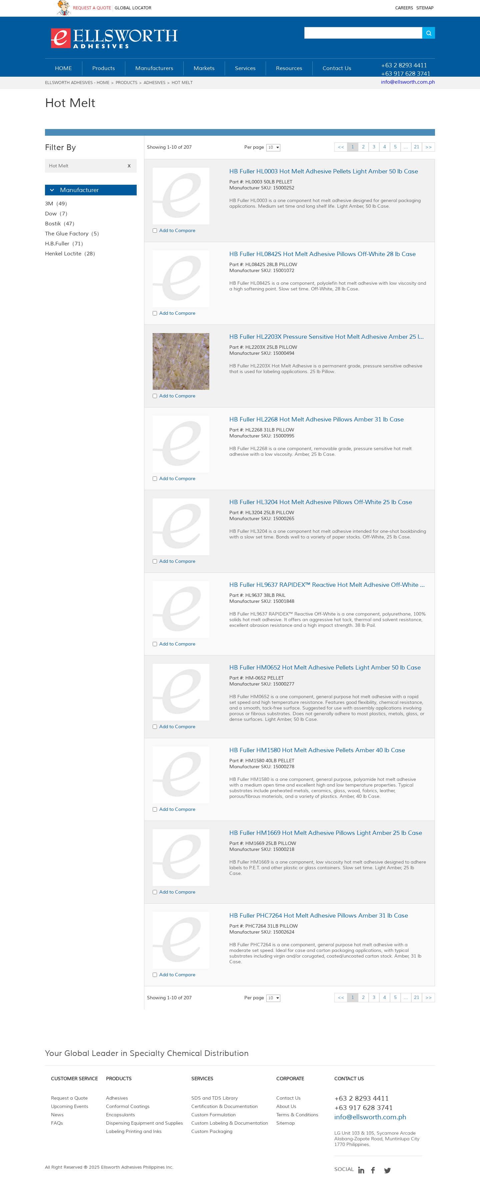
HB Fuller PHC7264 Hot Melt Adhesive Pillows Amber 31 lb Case (318, 915)
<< (341, 147)
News (57, 1115)
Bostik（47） (61, 223)
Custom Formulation (213, 1115)
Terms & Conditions (297, 1115)
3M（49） (57, 203)
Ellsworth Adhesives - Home (77, 82)
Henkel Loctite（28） (71, 253)
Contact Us (288, 1098)
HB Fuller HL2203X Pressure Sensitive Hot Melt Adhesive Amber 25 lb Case (327, 336)
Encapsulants (120, 1115)
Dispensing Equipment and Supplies (144, 1123)
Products (126, 82)
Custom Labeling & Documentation (229, 1123)
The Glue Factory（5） (73, 233)
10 (270, 147)
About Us (286, 1106)
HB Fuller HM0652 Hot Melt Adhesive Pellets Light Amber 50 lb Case (325, 667)
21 (416, 147)
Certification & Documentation (224, 1106)
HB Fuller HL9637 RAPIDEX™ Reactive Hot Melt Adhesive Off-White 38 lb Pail (327, 584)
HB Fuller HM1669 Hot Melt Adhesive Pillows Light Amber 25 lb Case (325, 833)
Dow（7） (57, 213)
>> (428, 147)
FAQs (57, 1123)
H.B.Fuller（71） (65, 243)
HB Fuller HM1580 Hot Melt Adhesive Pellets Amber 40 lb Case (317, 750)
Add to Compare (177, 230)
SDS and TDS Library (214, 1098)
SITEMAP (424, 8)
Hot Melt (182, 82)
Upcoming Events (69, 1106)
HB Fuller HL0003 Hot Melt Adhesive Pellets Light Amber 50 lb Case (323, 171)
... (406, 147)
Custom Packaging (211, 1131)
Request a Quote (69, 1098)
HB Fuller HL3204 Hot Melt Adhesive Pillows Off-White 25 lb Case (320, 502)
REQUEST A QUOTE (92, 8)
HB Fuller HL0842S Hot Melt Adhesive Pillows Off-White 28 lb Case (322, 254)
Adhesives (154, 82)
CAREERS (404, 8)
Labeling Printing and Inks (134, 1131)
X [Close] (129, 165)
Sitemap (285, 1123)
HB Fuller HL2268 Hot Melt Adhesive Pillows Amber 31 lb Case (316, 419)
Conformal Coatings (128, 1106)
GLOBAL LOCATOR (133, 8)
